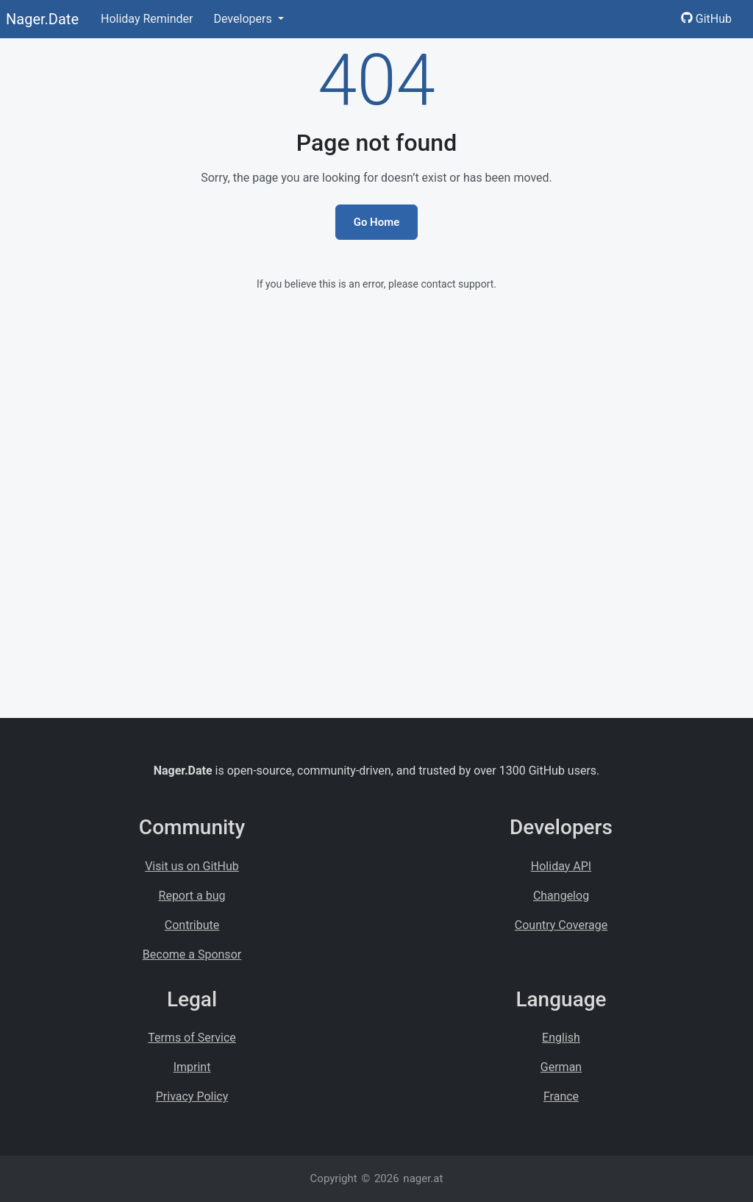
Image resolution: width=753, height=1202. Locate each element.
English (561, 1038)
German (561, 1067)
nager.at (423, 1178)
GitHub (706, 19)
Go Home (377, 222)
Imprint (192, 1067)
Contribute (192, 925)
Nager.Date (42, 19)
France (561, 1096)
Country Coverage (561, 925)
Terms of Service (192, 1038)
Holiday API (561, 866)
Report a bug (192, 896)
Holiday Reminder (147, 19)
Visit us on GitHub (192, 866)
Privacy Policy (192, 1096)
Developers (243, 19)
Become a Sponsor (192, 954)
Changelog (561, 896)
